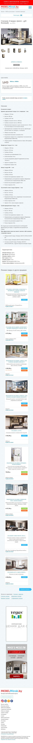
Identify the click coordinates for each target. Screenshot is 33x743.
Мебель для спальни (10, 11)
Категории (18, 15)
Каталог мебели (4, 704)
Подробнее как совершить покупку (8, 739)
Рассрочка (3, 720)
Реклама (3, 724)
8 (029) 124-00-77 (9, 306)
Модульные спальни (16, 596)
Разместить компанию (7, 696)
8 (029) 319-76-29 (9, 375)
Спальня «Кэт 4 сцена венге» (16, 572)
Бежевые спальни (5, 598)
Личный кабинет (4, 719)
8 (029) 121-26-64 (9, 442)
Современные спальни (17, 598)
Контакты (3, 729)
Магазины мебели (5, 706)
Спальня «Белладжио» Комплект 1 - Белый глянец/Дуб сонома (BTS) (16, 327)
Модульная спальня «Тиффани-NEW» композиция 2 (16, 500)
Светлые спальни (5, 596)
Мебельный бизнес (5, 717)
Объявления (3, 725)
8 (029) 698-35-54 (9, 340)
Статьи (2, 716)
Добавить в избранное (16, 61)
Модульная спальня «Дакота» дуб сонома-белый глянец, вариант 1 (16, 396)
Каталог (3, 11)
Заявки (2, 722)
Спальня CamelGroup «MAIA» (16, 535)
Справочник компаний (6, 709)
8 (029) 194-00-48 (9, 478)
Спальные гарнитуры (20, 11)
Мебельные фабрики (5, 707)
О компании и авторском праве (7, 733)
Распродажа (3, 714)
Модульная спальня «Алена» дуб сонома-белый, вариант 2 (16, 361)
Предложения (4, 727)
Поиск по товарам (5, 711)
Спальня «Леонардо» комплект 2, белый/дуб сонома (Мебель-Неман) (16, 291)
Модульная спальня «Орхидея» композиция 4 (16, 463)
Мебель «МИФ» (14, 81)
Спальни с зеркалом (18, 594)
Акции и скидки (4, 712)
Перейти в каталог (25, 589)
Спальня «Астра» (16, 430)
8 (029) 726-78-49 (9, 551)
